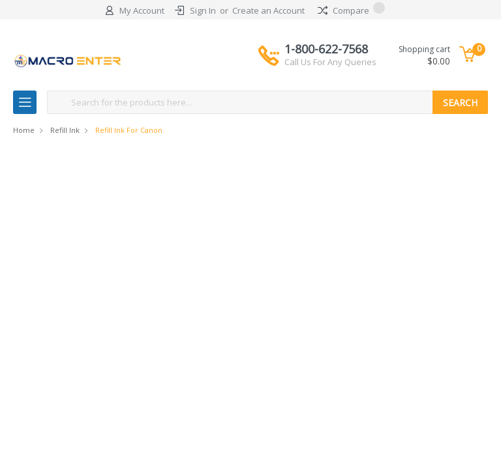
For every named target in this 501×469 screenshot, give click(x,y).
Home (24, 130)
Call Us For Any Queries (330, 62)
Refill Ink (65, 130)
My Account (141, 10)
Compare (351, 10)
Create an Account (268, 10)
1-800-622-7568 (330, 54)
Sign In (203, 10)
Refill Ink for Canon (128, 130)
